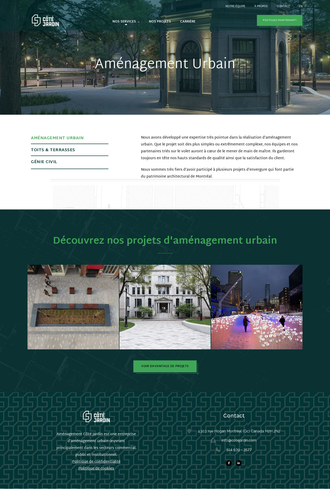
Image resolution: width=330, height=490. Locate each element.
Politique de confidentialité (96, 463)
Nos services (124, 22)
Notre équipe (235, 6)
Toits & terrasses (53, 150)
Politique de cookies (96, 470)
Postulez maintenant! (280, 20)
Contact (283, 6)
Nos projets (160, 22)
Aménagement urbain (57, 138)
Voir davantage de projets (165, 367)
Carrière (187, 22)
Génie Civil (44, 162)
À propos (261, 6)
